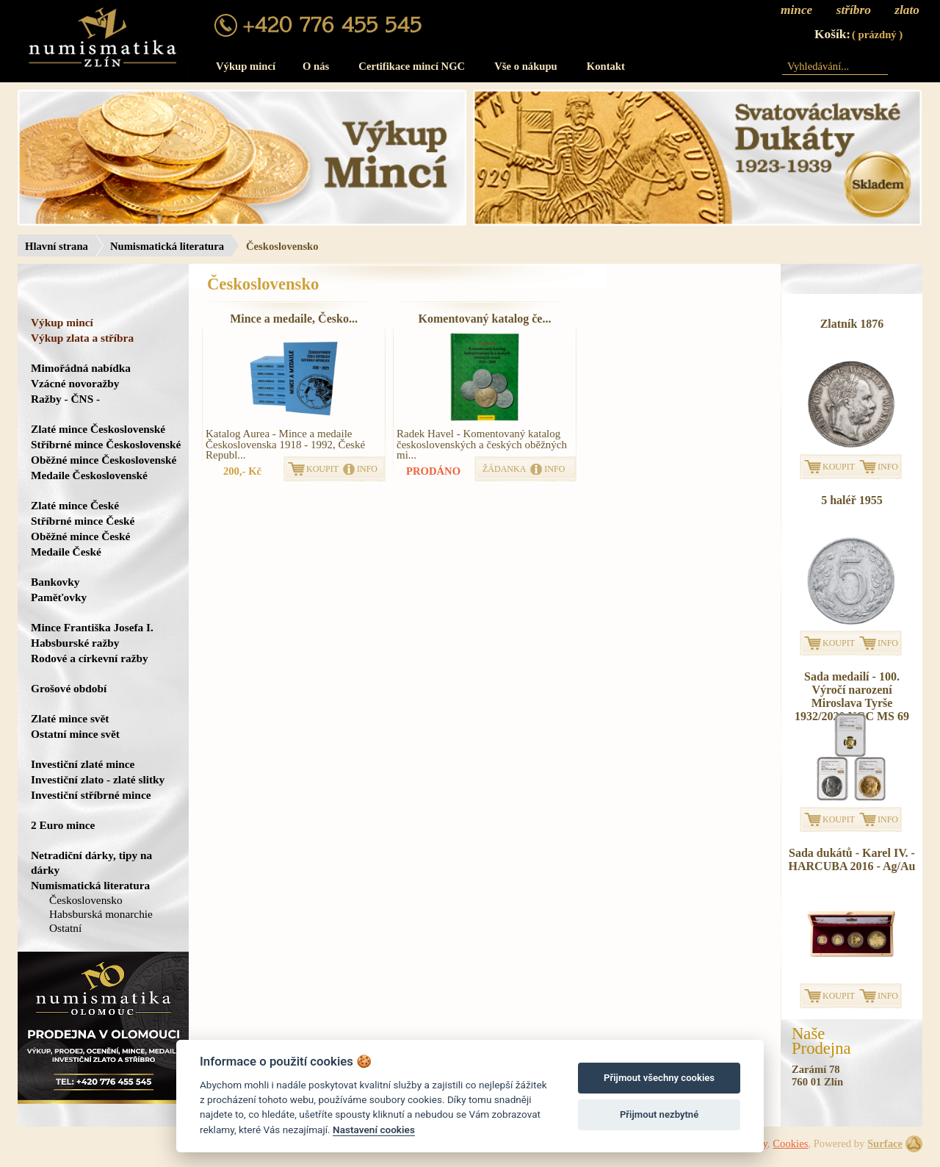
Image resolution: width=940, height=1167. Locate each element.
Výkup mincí (245, 66)
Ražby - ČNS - (65, 398)
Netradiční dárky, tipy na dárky (91, 862)
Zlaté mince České (75, 505)
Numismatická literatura (167, 246)
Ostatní (65, 928)
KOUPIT (322, 469)
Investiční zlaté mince (82, 764)
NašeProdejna (821, 1041)
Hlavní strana (56, 246)
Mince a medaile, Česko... (294, 318)
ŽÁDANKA (504, 469)
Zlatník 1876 (852, 323)
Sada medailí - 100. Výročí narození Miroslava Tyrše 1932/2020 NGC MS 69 (852, 696)
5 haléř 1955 (852, 500)
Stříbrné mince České (82, 520)
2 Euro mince (63, 825)
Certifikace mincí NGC (411, 66)
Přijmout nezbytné (659, 1114)
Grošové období (68, 688)
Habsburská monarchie (101, 914)
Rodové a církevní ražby (89, 658)
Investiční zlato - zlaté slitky (97, 779)
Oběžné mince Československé (103, 459)
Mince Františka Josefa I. (92, 627)
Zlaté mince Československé (98, 429)
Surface (885, 1143)
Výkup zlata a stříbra (82, 337)
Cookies (790, 1143)
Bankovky (55, 581)
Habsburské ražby (75, 642)
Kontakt (606, 66)
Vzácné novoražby (75, 383)
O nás (316, 66)
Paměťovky (59, 597)
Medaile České (66, 551)
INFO (367, 469)
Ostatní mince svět (75, 734)
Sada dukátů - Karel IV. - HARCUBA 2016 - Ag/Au (852, 859)
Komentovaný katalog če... (485, 318)
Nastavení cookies (374, 1129)
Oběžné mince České (80, 536)
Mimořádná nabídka (81, 368)
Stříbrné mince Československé (106, 444)
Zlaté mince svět (70, 718)
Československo (86, 900)
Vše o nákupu (525, 66)
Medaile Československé (89, 475)
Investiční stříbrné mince (91, 795)
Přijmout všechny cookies (659, 1077)
